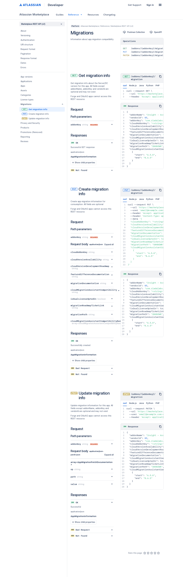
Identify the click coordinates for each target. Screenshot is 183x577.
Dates (23, 63)
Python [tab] (149, 85)
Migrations (26, 104)
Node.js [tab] (133, 85)
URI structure (27, 44)
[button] (160, 4)
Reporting (25, 137)
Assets (24, 90)
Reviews (24, 141)
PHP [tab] (158, 85)
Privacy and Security (30, 123)
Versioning (25, 35)
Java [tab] (141, 85)
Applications (26, 81)
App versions (27, 77)
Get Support (134, 4)
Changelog (109, 14)
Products (25, 128)
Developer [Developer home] (55, 4)
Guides (59, 14)
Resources (93, 14)
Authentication (28, 40)
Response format (29, 58)
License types (27, 100)
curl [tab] (125, 86)
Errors (23, 67)
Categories (26, 95)
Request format (28, 49)
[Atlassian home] (30, 5)
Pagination (26, 54)
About (23, 31)
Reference (75, 14)
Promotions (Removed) (31, 132)
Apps (23, 86)
